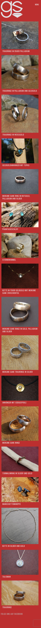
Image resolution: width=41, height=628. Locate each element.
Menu (37, 4)
